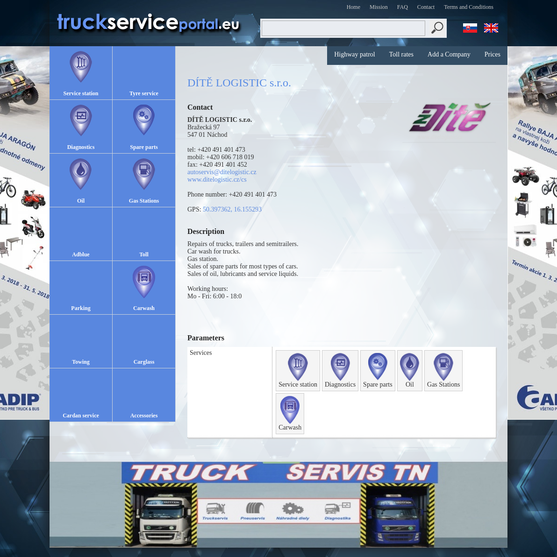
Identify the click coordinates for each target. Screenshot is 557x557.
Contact (426, 7)
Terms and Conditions (468, 7)
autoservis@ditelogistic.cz (222, 172)
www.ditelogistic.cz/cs (217, 179)
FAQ (402, 7)
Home (353, 7)
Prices (492, 54)
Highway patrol (354, 54)
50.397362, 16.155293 (232, 209)
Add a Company (449, 54)
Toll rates (401, 54)
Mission (379, 7)
